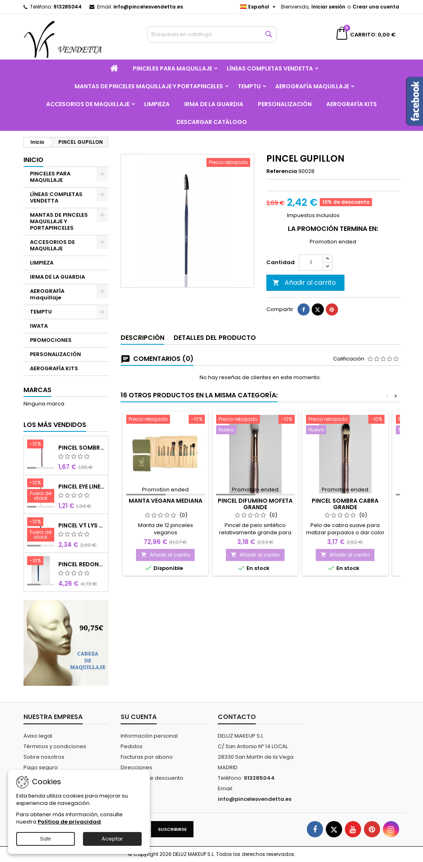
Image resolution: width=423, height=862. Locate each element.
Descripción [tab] (142, 358)
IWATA (39, 326)
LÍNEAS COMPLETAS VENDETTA (270, 68)
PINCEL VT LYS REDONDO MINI (81, 525)
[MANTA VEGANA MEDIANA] (165, 441)
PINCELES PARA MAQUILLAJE (172, 68)
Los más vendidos (54, 424)
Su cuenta (139, 716)
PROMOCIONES (51, 340)
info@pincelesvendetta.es (148, 6)
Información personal (149, 736)
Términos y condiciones (54, 746)
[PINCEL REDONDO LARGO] (40, 561)
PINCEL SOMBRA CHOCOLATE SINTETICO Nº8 (81, 447)
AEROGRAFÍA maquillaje (312, 86)
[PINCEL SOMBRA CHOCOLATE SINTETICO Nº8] (40, 445)
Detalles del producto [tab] (215, 358)
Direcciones (136, 767)
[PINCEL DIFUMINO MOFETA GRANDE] (255, 446)
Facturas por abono (147, 757)
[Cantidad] (311, 283)
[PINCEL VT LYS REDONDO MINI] (40, 530)
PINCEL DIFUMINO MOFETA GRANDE (255, 525)
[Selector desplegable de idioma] (259, 7)
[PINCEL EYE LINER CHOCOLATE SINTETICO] (40, 491)
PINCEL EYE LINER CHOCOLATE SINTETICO (81, 486)
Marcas (37, 390)
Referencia (281, 171)
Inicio (33, 159)
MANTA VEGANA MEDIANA (165, 522)
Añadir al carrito (304, 303)
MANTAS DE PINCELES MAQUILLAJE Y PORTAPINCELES (148, 86)
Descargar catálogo (211, 122)
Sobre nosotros (43, 757)
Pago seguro (40, 767)
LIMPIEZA (157, 104)
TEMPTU (249, 86)
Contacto (237, 716)
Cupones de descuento (152, 778)
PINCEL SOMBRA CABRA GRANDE (345, 525)
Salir (45, 839)
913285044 (67, 6)
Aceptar (112, 839)
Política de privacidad (69, 822)
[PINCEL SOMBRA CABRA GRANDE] (345, 446)
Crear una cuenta (376, 6)
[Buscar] (211, 34)
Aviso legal (37, 736)
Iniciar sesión (328, 6)
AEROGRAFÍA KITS (351, 104)
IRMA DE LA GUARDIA (213, 104)
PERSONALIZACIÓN (285, 104)
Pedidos (131, 746)
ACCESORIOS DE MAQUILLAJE (88, 104)
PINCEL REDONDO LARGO (81, 564)
